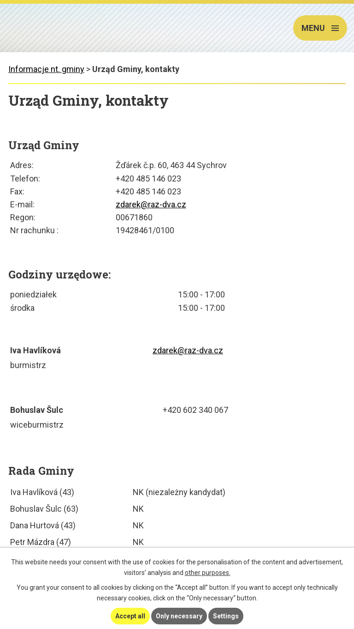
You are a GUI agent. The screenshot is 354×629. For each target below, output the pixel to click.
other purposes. (207, 572)
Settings (226, 616)
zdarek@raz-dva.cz (151, 204)
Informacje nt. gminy (46, 69)
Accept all (130, 616)
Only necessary (179, 616)
